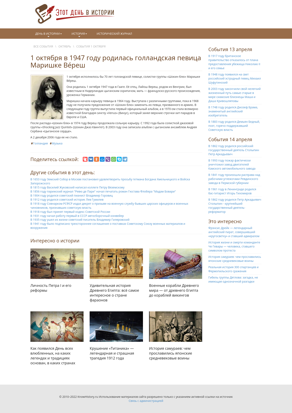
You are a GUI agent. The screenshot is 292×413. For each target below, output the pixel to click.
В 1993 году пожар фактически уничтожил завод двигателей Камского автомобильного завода (232, 164)
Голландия (40, 143)
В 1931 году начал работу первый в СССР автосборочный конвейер (77, 216)
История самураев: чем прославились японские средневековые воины (234, 259)
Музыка (57, 143)
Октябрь (64, 46)
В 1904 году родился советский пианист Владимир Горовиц (71, 195)
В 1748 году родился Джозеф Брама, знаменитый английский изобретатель (233, 111)
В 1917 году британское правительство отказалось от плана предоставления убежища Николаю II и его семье (234, 62)
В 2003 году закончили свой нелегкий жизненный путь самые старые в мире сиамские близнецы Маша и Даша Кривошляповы (234, 95)
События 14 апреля (230, 139)
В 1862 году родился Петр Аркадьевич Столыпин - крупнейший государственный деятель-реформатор (234, 206)
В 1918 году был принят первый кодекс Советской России (70, 212)
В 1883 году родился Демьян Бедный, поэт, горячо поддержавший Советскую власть (234, 126)
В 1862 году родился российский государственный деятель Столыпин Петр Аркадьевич (233, 150)
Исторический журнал (114, 33)
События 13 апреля (230, 49)
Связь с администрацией (146, 401)
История (79, 35)
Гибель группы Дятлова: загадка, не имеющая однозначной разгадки (233, 279)
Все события (43, 46)
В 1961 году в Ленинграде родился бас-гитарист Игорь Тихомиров (232, 191)
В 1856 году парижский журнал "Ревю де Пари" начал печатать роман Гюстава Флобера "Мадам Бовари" (103, 191)
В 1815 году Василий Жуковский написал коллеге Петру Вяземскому (77, 187)
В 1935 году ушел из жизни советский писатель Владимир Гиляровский (79, 220)
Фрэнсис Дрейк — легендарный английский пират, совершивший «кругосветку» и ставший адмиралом (234, 232)
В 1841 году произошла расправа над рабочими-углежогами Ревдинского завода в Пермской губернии (234, 179)
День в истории (48, 35)
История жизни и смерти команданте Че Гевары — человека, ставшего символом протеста (234, 246)
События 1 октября (90, 46)
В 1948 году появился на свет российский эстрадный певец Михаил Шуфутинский (234, 78)
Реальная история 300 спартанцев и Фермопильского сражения (233, 269)
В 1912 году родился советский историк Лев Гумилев (66, 199)
